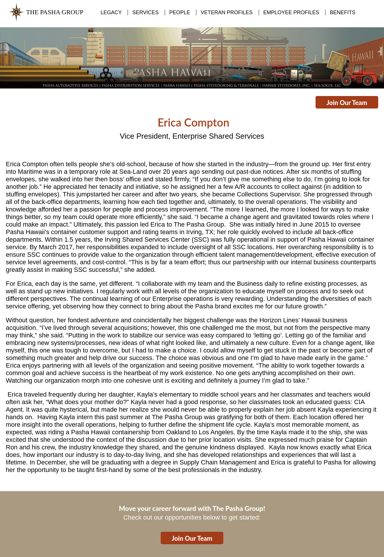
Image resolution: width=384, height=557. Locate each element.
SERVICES (145, 12)
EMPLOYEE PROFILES (291, 12)
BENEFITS (342, 12)
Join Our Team (347, 102)
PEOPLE (179, 12)
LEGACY (111, 12)
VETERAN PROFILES (227, 12)
